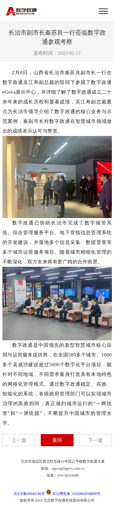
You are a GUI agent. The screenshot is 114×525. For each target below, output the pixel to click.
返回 (57, 440)
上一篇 (19, 440)
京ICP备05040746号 (29, 494)
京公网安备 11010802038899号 (73, 494)
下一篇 (95, 440)
